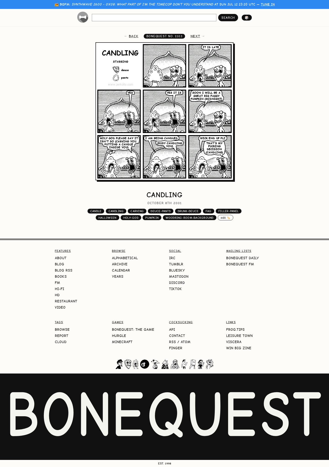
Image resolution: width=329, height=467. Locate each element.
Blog (59, 264)
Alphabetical (125, 258)
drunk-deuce (188, 211)
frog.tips (235, 329)
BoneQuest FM (240, 264)
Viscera (233, 342)
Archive (119, 264)
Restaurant (66, 301)
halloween (107, 217)
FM (57, 282)
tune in (268, 4)
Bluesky (177, 270)
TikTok (175, 289)
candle (96, 211)
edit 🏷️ (225, 217)
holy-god (130, 217)
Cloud (60, 342)
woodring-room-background (190, 217)
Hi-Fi (59, 289)
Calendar (121, 270)
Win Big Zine (238, 348)
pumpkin (152, 217)
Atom (186, 342)
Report (61, 336)
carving (137, 211)
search (228, 17)
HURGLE (119, 336)
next (195, 36)
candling (116, 211)
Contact (177, 336)
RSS (172, 342)
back (133, 36)
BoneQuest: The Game (133, 329)
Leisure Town (239, 336)
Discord (177, 282)
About (60, 258)
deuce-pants (161, 211)
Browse (62, 329)
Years (117, 276)
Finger (175, 348)
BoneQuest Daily (242, 258)
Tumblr (176, 264)
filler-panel (228, 211)
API (172, 329)
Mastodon (178, 276)
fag (209, 211)
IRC (172, 258)
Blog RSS (63, 270)
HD (57, 295)
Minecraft (122, 342)
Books (61, 276)
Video (60, 307)
